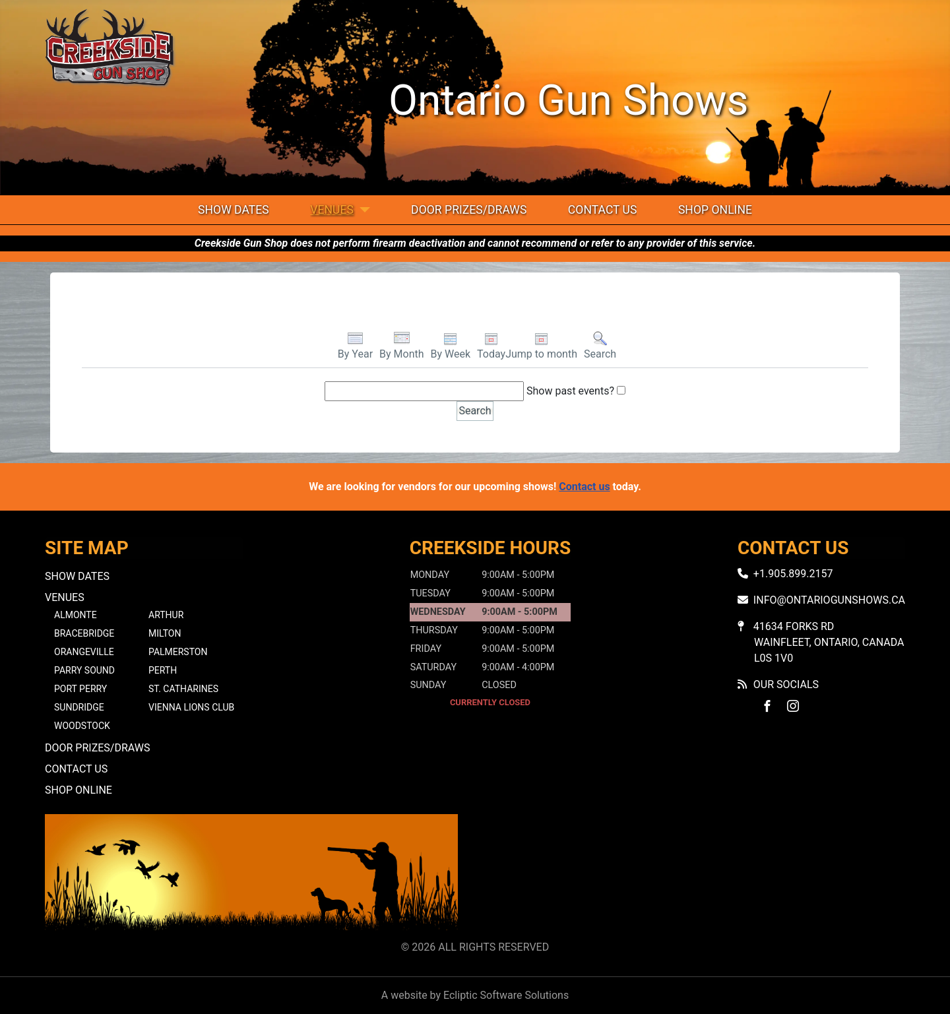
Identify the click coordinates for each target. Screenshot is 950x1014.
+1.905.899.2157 (793, 573)
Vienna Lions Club (191, 707)
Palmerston (177, 652)
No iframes (698, 874)
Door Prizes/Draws (468, 209)
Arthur (165, 615)
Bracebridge (84, 633)
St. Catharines (183, 688)
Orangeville (84, 652)
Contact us (584, 486)
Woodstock (82, 725)
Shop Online (715, 209)
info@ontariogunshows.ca (829, 600)
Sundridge (79, 707)
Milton (164, 633)
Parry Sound (84, 670)
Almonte (75, 615)
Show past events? (570, 391)
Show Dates (233, 209)
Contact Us (602, 209)
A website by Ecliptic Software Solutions (475, 995)
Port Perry (80, 688)
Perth (162, 670)
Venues (332, 209)
